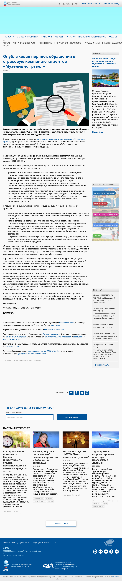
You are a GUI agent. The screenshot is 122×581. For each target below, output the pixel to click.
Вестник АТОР (100, 204)
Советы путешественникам (106, 214)
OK (72, 4)
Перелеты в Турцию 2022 (102, 501)
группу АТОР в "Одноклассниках (32, 353)
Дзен (59, 4)
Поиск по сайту (111, 3)
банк (21, 514)
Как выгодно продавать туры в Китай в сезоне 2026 (105, 337)
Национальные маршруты (105, 225)
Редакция (37, 542)
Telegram (76, 4)
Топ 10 (97, 236)
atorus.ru (115, 577)
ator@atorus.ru (23, 566)
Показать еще (61, 523)
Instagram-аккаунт (51, 334)
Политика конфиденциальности (16, 542)
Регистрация (94, 3)
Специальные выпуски (104, 193)
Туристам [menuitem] (71, 36)
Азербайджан (38, 499)
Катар (43, 501)
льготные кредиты (10, 514)
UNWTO (76, 495)
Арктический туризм (24, 43)
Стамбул (96, 504)
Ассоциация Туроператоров (13, 3)
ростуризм (7, 360)
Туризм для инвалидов (68, 43)
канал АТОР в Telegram (16, 336)
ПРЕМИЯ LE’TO (45, 43)
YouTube (63, 3)
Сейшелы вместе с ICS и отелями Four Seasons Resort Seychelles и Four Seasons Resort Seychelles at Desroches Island (105, 354)
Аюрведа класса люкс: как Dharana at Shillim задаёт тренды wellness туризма (104, 316)
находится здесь (66, 322)
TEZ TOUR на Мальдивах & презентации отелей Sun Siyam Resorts (104, 300)
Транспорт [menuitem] (46, 36)
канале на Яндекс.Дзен (54, 329)
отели (16, 511)
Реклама (47, 542)
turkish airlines (98, 506)
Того (115, 501)
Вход (84, 3)
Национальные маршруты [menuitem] (92, 36)
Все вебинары (102, 365)
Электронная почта (13, 412)
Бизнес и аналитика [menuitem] (27, 36)
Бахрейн (49, 499)
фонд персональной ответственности (27, 360)
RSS (56, 542)
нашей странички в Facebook (58, 336)
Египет (36, 501)
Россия (50, 501)
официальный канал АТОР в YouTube (44, 351)
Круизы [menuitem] (59, 36)
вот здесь (55, 325)
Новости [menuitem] (9, 36)
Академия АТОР (93, 43)
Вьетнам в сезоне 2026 (102, 327)
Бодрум (104, 504)
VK (67, 4)
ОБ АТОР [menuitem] (113, 36)
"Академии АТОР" (12, 346)
